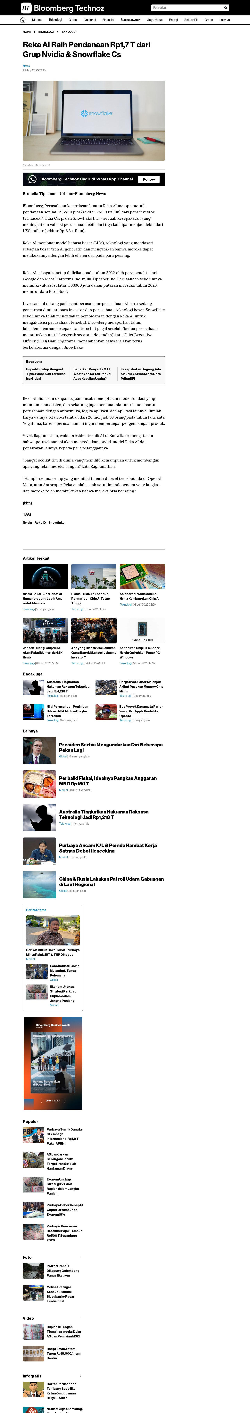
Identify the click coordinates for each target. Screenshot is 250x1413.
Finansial (108, 19)
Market (37, 19)
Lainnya (225, 19)
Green (208, 19)
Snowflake (56, 522)
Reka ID (40, 522)
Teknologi (55, 19)
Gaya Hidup (155, 19)
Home (27, 32)
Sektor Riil (191, 19)
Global (73, 19)
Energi (173, 19)
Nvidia (27, 522)
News (26, 66)
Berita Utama (36, 910)
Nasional (90, 19)
